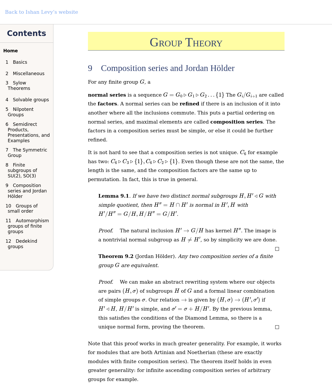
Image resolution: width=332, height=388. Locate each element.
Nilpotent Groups (21, 112)
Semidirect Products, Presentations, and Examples (29, 132)
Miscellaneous (26, 73)
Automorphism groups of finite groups (28, 226)
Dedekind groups (22, 244)
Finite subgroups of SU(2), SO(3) (22, 170)
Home (10, 50)
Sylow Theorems (19, 85)
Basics (17, 62)
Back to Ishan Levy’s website (41, 12)
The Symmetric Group (27, 152)
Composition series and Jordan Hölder (27, 191)
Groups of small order (23, 208)
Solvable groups (28, 99)
